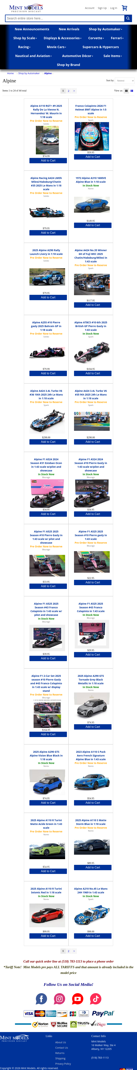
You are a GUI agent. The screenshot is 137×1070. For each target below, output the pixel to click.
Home (10, 73)
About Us (60, 1042)
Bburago (46, 477)
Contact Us (61, 1047)
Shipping (60, 1058)
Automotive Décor (77, 56)
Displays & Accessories (62, 38)
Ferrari (117, 38)
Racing (24, 47)
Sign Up (102, 8)
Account (89, 8)
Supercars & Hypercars (101, 47)
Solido (46, 123)
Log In (113, 8)
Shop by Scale (25, 38)
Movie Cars (56, 47)
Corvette (96, 38)
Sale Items (112, 56)
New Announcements (32, 29)
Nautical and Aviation (33, 56)
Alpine (48, 73)
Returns (59, 1053)
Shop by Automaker (105, 29)
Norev (90, 188)
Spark (90, 120)
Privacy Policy (63, 1063)
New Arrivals (69, 29)
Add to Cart (48, 160)
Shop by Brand (68, 65)
